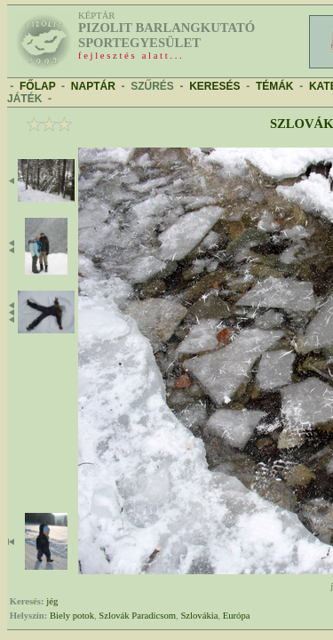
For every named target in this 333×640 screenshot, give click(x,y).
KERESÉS (214, 86)
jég (52, 601)
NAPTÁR (93, 86)
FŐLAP (37, 86)
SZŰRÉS (152, 86)
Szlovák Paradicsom (137, 615)
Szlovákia (199, 615)
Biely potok (72, 615)
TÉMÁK (275, 86)
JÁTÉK (24, 98)
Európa (236, 615)
